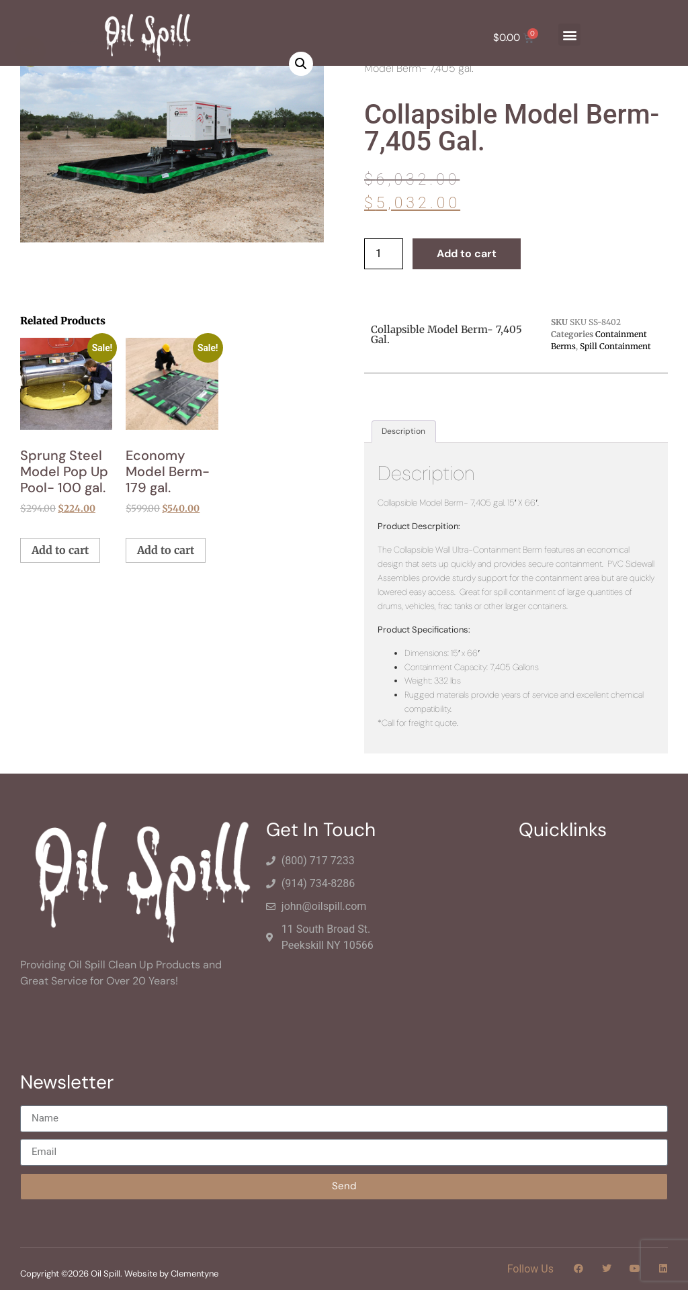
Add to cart (467, 253)
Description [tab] (403, 431)
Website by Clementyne (171, 1273)
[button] (569, 35)
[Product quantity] (383, 253)
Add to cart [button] (60, 550)
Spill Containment (615, 346)
